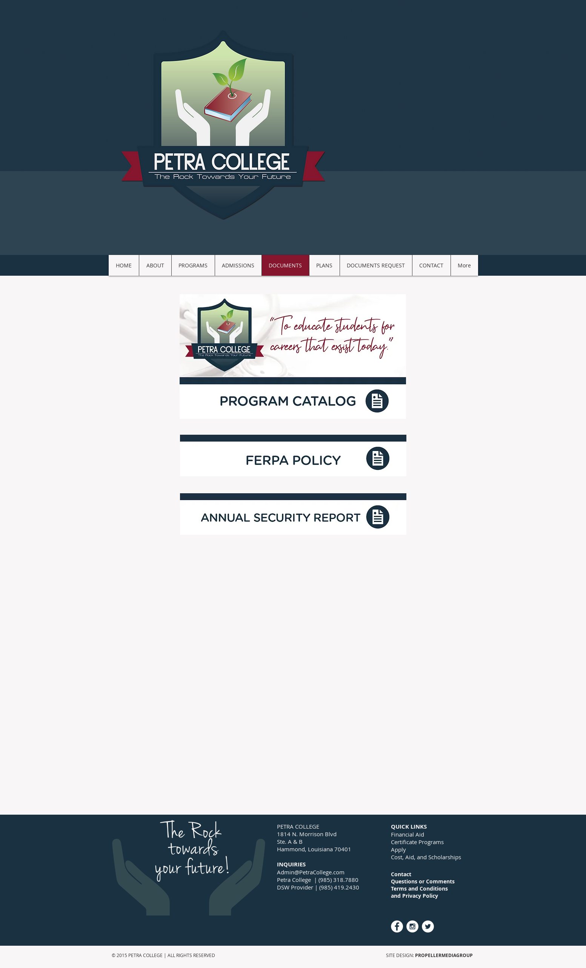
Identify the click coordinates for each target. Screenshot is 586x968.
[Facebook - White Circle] (397, 926)
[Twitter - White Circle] (428, 926)
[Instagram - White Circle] (412, 926)
